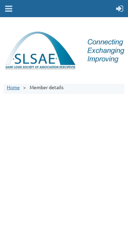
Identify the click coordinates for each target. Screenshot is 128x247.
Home (13, 87)
